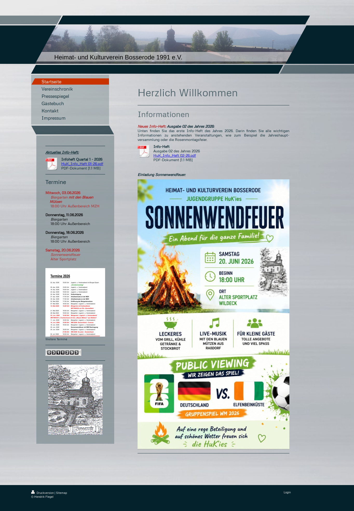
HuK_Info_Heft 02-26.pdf (174, 155)
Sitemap (61, 492)
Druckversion (43, 492)
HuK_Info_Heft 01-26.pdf (82, 163)
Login (287, 492)
